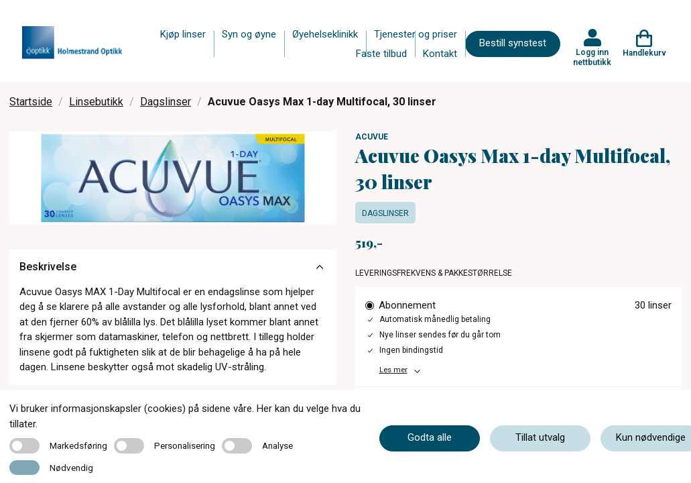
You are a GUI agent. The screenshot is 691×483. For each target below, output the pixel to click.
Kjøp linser (183, 34)
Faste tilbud (381, 54)
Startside (30, 101)
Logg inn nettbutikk (592, 57)
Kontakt (440, 54)
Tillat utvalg (540, 437)
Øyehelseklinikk (325, 34)
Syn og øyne (249, 34)
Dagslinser (165, 101)
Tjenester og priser (415, 34)
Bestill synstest (512, 43)
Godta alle (429, 437)
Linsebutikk (96, 101)
